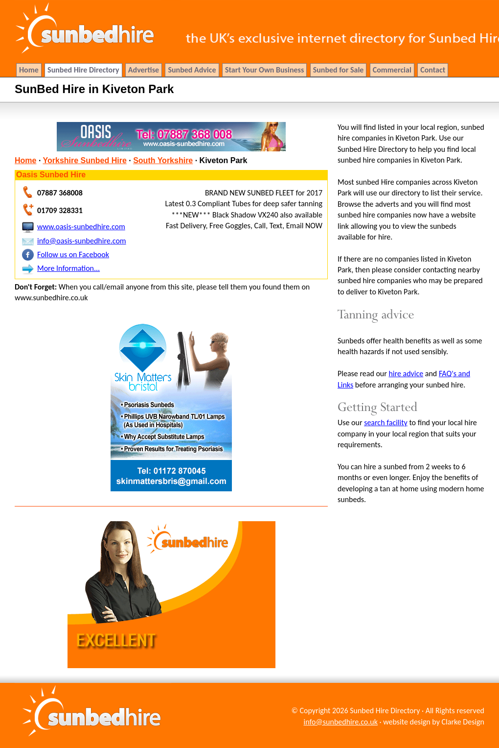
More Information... (68, 268)
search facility (386, 422)
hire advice (405, 373)
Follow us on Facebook (73, 254)
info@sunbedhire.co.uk (341, 721)
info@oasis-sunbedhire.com (81, 240)
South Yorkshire (163, 160)
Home (25, 160)
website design (407, 721)
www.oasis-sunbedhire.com (81, 226)
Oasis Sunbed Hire (51, 174)
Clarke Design (463, 721)
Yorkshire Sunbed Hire (85, 160)
